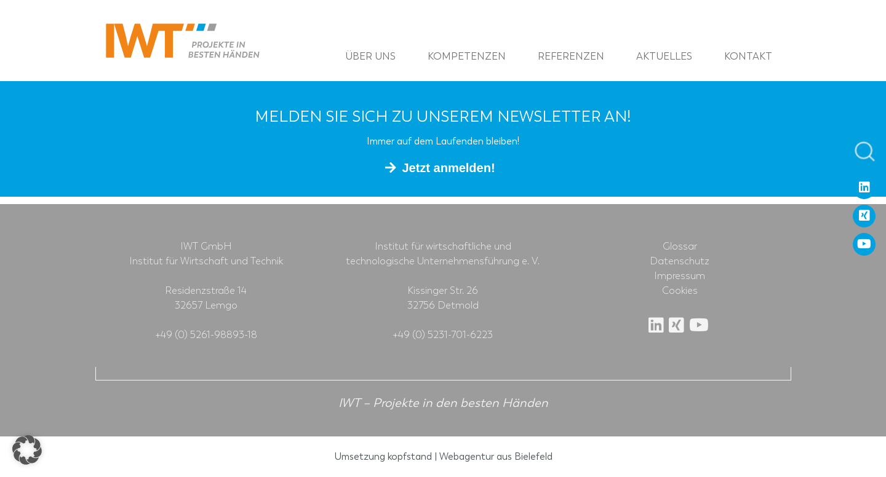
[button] (27, 450)
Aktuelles (664, 56)
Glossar (680, 246)
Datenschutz (679, 261)
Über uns (370, 56)
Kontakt (748, 56)
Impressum (679, 276)
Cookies (680, 290)
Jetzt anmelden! (448, 168)
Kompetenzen (467, 56)
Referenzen (571, 56)
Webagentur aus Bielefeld (496, 456)
